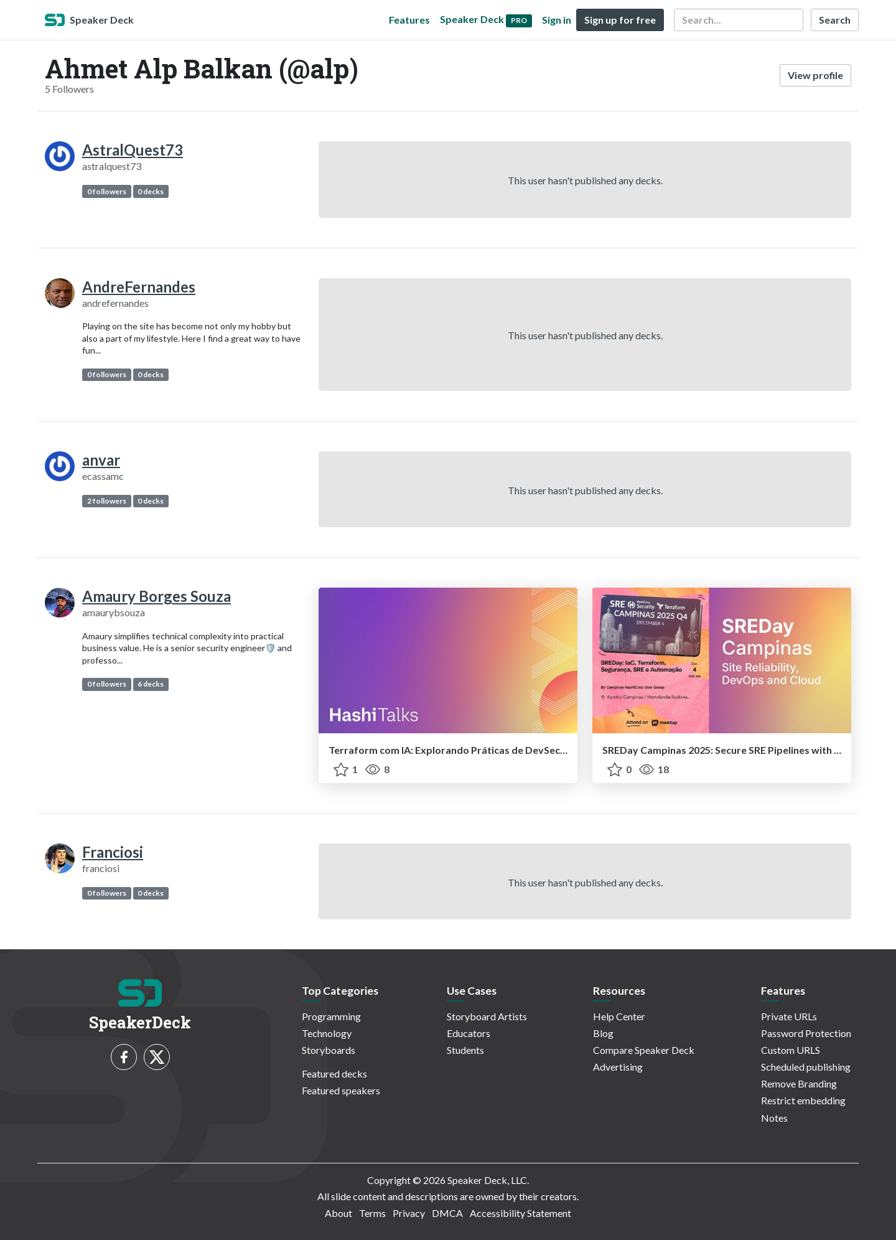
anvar (101, 460)
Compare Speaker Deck (643, 1050)
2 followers (106, 500)
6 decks (151, 683)
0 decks (151, 191)
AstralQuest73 (132, 150)
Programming (331, 1016)
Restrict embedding (803, 1100)
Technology (327, 1033)
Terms (372, 1213)
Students (465, 1050)
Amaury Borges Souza (156, 596)
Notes (774, 1118)
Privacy (409, 1213)
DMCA (447, 1213)
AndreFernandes (138, 287)
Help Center (619, 1016)
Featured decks (334, 1073)
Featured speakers (341, 1090)
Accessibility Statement (520, 1213)
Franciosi (112, 852)
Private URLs (789, 1016)
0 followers (106, 191)
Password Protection (806, 1033)
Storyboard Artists (487, 1016)
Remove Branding (799, 1083)
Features (409, 20)
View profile (815, 75)
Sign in (556, 20)
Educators (468, 1033)
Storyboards (328, 1050)
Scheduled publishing (806, 1067)
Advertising (618, 1067)
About (338, 1213)
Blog (603, 1033)
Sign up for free (620, 20)
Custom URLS (790, 1050)
